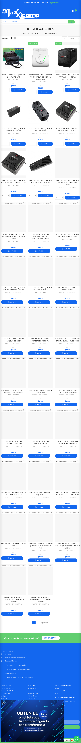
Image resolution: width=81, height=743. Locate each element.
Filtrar (4, 38)
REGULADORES (13, 80)
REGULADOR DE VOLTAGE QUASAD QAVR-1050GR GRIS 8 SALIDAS (13, 599)
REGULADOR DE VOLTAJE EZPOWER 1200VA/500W (13, 442)
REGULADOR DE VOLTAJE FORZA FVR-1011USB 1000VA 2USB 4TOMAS (67, 182)
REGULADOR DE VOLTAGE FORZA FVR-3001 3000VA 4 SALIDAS (67, 130)
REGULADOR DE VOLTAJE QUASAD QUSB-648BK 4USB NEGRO (13, 494)
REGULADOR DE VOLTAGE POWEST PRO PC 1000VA (40, 340)
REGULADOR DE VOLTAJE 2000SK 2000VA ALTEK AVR (13, 76)
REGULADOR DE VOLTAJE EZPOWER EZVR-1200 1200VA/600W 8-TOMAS (40, 236)
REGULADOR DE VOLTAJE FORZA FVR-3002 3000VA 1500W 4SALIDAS (13, 181)
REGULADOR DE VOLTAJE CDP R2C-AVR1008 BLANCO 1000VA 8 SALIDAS (13, 236)
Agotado (12, 251)
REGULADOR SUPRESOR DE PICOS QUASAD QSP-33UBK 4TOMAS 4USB (40, 546)
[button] (51, 638)
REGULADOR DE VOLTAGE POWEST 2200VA (67, 289)
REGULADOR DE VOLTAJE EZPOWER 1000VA (40, 442)
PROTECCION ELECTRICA (40, 82)
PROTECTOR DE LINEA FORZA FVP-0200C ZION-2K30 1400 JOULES (13, 391)
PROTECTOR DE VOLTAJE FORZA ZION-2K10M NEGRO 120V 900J (13, 289)
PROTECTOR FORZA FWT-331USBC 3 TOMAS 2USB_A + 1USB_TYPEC (67, 340)
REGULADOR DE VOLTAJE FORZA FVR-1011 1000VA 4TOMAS (40, 181)
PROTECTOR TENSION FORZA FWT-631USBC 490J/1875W (67, 442)
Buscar (71, 21)
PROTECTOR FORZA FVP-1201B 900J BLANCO (40, 494)
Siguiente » (44, 623)
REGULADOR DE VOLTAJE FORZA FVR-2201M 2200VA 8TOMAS (67, 235)
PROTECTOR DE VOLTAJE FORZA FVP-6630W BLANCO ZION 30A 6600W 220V (40, 77)
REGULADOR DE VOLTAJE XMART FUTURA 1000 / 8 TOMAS (67, 76)
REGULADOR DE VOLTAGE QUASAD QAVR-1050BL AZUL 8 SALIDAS (40, 599)
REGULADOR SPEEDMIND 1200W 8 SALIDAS (13, 545)
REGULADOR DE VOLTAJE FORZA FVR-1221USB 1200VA (13, 130)
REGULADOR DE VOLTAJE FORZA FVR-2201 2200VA (40, 130)
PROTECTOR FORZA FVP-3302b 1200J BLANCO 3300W (13, 340)
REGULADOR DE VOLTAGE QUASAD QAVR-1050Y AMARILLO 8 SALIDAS (67, 546)
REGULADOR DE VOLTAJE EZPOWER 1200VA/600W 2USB (67, 391)
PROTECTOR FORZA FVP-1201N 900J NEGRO (40, 391)
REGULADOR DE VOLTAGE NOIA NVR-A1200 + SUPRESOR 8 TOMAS (67, 494)
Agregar (18, 90)
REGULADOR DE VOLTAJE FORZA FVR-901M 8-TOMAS (40, 289)
